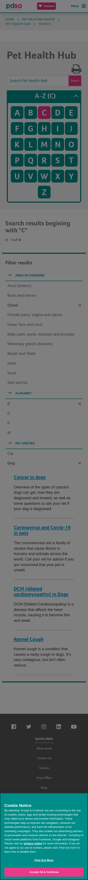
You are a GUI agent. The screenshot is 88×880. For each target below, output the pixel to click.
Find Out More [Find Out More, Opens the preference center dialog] (44, 860)
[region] (44, 836)
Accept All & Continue (44, 872)
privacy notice (33, 843)
